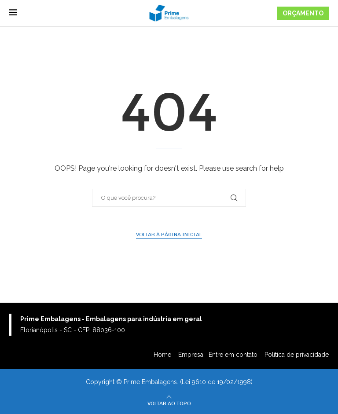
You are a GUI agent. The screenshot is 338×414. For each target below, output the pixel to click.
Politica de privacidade (297, 354)
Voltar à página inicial (169, 234)
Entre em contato (234, 354)
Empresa (190, 354)
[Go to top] (169, 403)
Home (163, 354)
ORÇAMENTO (303, 13)
